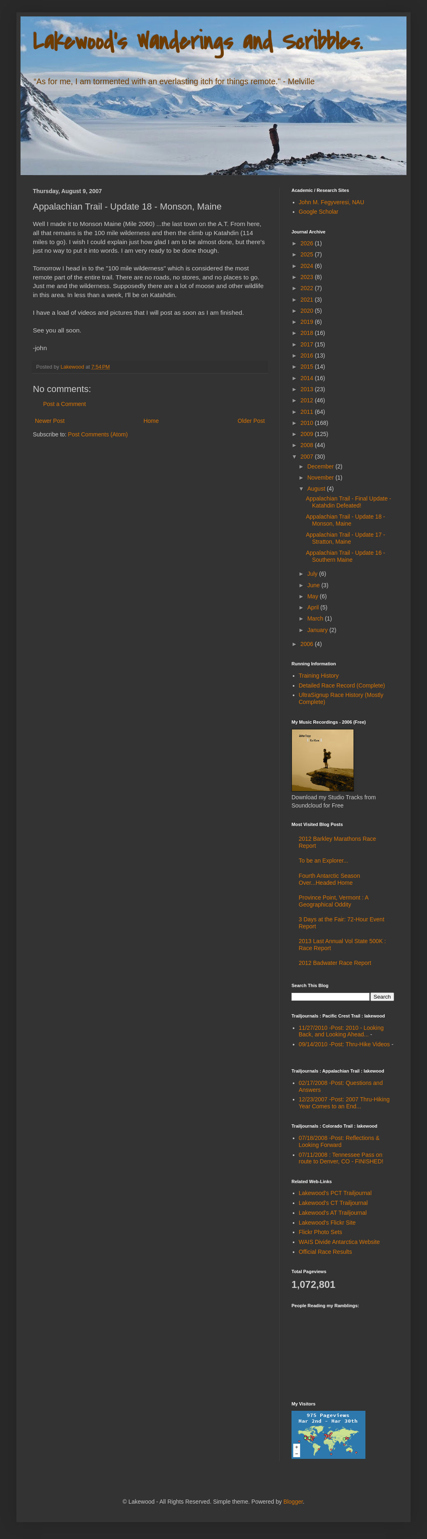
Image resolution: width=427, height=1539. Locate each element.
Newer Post (49, 421)
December (321, 466)
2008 (308, 445)
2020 (308, 310)
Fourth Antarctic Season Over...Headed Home (329, 879)
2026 (308, 243)
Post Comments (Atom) (98, 434)
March (316, 618)
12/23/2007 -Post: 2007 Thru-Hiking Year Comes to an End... (344, 1103)
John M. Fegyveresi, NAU (332, 202)
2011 (308, 411)
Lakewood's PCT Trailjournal (335, 1193)
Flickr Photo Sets (320, 1232)
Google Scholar (319, 211)
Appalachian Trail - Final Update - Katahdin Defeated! (348, 502)
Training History (319, 675)
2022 (308, 288)
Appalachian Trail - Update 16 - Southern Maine (345, 556)
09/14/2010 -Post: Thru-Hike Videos (344, 1044)
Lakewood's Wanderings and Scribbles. (198, 42)
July (313, 573)
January (318, 630)
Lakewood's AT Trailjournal (333, 1212)
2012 (308, 400)
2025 (308, 254)
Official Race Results (325, 1251)
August (316, 488)
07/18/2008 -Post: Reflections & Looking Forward (339, 1141)
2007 (308, 456)
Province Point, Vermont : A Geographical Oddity (334, 901)
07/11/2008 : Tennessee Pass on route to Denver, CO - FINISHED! (341, 1158)
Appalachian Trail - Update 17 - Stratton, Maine (345, 538)
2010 (308, 423)
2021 (308, 299)
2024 (308, 266)
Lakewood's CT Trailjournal (333, 1203)
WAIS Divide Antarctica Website (339, 1242)
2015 (308, 366)
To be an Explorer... (324, 860)
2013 (308, 389)
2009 (308, 434)
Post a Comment (64, 404)
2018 (308, 333)
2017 (308, 344)
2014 (308, 378)
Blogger (293, 1501)
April (313, 607)
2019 (308, 321)
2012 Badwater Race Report (335, 963)
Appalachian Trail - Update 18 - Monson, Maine (345, 520)
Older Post (251, 421)
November (321, 477)
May (313, 596)
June (314, 585)
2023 (308, 277)
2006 (308, 644)
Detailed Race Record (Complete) (342, 685)
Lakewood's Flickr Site (327, 1222)
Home (150, 421)
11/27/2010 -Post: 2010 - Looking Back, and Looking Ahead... (341, 1031)
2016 (308, 355)
